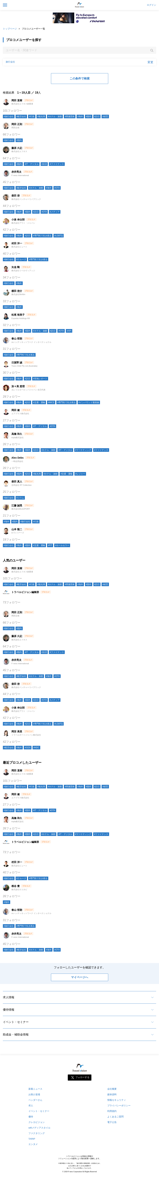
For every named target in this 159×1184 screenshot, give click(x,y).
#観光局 (41, 116)
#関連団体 (70, 116)
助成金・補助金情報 (16, 1034)
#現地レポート (40, 378)
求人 (30, 1105)
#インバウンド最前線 (89, 402)
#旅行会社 (9, 116)
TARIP (31, 1138)
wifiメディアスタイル (39, 1127)
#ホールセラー (62, 545)
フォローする (82, 1077)
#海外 (80, 116)
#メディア (55, 212)
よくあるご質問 (115, 1116)
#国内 (88, 116)
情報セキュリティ (116, 1100)
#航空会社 (21, 116)
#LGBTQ (58, 235)
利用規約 (112, 1111)
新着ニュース (35, 1089)
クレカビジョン (36, 1122)
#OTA (57, 188)
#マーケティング (83, 450)
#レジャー (80, 474)
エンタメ (33, 1144)
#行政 (32, 116)
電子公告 (112, 1122)
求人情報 (8, 997)
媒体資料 (112, 1094)
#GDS (28, 747)
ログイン (151, 5)
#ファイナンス (57, 164)
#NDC (36, 747)
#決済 (44, 164)
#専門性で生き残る (42, 235)
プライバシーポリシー (119, 1105)
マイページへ (79, 977)
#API (69, 331)
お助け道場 (34, 1094)
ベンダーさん (35, 1100)
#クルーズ (21, 259)
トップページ (10, 28)
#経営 (105, 116)
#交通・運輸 (39, 402)
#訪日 (97, 116)
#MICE (51, 402)
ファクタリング (36, 1133)
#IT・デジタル (31, 164)
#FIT (50, 545)
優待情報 (8, 1009)
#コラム (20, 498)
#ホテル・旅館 (55, 116)
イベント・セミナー (16, 1021)
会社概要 (112, 1089)
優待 (30, 1116)
